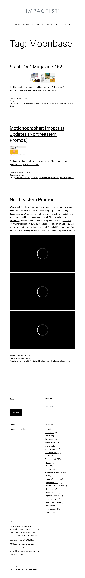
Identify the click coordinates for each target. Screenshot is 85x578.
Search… (13, 399)
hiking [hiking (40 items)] (26, 532)
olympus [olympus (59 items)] (20, 540)
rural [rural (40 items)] (29, 548)
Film (48, 463)
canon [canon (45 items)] (22, 529)
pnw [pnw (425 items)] (25, 544)
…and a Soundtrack (53, 479)
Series (47, 476)
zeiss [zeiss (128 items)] (21, 554)
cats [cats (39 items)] (26, 529)
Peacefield (63, 103)
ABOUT (58, 24)
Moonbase (45, 103)
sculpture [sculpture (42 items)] (33, 548)
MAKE (49, 24)
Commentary (50, 433)
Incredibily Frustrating (26, 103)
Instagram (49, 442)
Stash (12, 106)
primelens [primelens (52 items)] (12, 548)
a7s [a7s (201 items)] (14, 526)
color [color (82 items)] (29, 529)
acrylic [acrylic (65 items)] (19, 526)
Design (47, 436)
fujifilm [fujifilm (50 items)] (37, 529)
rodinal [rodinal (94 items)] (25, 548)
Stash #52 (41, 90)
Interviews (49, 446)
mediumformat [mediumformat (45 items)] (13, 540)
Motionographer (58, 161)
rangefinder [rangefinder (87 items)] (19, 548)
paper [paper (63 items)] (34, 540)
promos (70, 103)
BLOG (67, 24)
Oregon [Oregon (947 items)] (27, 539)
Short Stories (50, 506)
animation (18, 361)
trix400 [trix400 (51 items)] (11, 554)
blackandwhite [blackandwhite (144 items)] (15, 529)
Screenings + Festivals (53, 472)
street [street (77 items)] (30, 551)
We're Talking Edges (54, 502)
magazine (37, 103)
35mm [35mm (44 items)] (11, 526)
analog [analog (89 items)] (23, 526)
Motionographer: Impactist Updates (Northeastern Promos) (37, 134)
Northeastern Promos (32, 199)
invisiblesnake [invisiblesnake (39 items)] (20, 536)
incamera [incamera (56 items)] (12, 536)
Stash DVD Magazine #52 (36, 66)
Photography (50, 459)
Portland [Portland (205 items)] (32, 544)
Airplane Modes (52, 482)
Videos (27, 358)
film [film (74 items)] (32, 529)
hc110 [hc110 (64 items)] (20, 532)
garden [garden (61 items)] (16, 532)
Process (48, 469)
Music (23, 358)
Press (22, 101)
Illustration (49, 439)
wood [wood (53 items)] (17, 554)
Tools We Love (51, 499)
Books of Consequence (55, 486)
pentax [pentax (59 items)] (16, 544)
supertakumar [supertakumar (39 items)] (36, 551)
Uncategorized (50, 509)
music (49, 361)
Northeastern (54, 103)
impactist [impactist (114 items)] (31, 532)
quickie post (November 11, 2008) (25, 164)
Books (47, 429)
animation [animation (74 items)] (29, 526)
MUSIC (40, 24)
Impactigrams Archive (18, 429)
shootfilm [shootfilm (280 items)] (14, 551)
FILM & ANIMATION (25, 24)
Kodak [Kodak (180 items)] (26, 535)
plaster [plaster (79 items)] (20, 544)
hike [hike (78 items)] (23, 532)
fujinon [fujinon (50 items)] (11, 532)
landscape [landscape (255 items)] (34, 535)
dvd (16, 103)
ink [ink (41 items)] (16, 536)
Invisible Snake (50, 449)
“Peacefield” (59, 87)
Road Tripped (51, 492)
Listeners (49, 489)
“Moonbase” (18, 90)
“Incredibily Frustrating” (43, 87)
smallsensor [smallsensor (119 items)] (23, 551)
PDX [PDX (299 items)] (12, 544)
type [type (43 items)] (15, 554)
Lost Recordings (51, 452)
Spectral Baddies (52, 496)
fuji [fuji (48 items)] (34, 529)
